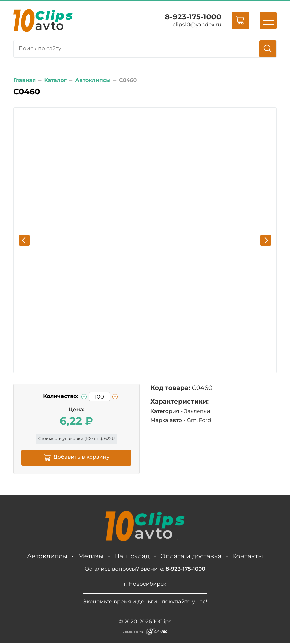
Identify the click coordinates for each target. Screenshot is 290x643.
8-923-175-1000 (193, 16)
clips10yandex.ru (197, 25)
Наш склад (132, 556)
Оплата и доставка (190, 556)
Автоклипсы (47, 556)
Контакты (247, 556)
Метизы (90, 556)
